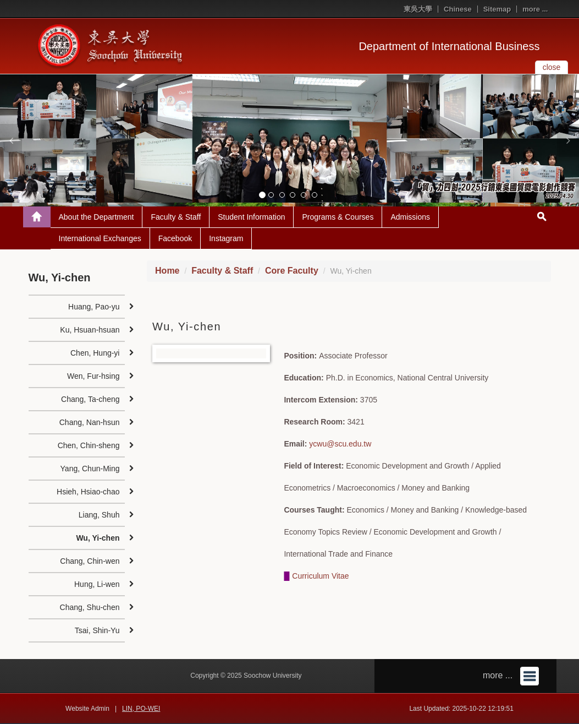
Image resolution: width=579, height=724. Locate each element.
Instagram (226, 238)
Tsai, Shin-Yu (97, 630)
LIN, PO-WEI (141, 708)
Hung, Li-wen (97, 584)
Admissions (410, 217)
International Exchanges (100, 238)
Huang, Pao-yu (93, 306)
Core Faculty (291, 270)
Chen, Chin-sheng (89, 445)
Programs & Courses (337, 217)
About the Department (96, 217)
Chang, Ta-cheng (90, 399)
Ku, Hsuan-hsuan (89, 329)
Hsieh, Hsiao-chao (88, 491)
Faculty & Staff (176, 217)
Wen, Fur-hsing (93, 376)
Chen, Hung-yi (95, 353)
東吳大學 (418, 9)
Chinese (458, 9)
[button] (11, 140)
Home (167, 270)
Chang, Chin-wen (89, 561)
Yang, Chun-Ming (90, 468)
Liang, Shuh (99, 514)
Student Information (251, 217)
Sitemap (497, 9)
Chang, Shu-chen (90, 607)
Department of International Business (449, 46)
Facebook (175, 238)
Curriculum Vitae (320, 575)
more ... (535, 9)
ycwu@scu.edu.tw (340, 443)
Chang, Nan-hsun (89, 422)
